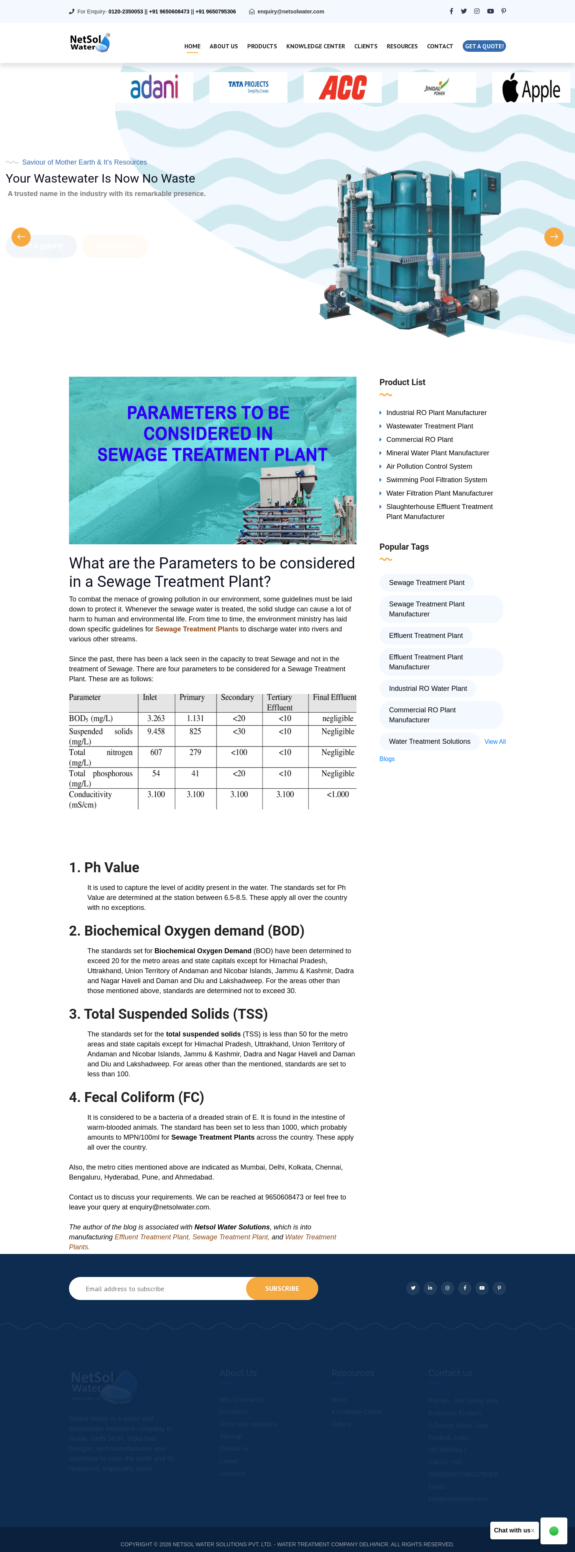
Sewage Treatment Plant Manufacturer (427, 609)
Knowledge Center (315, 46)
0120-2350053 (125, 11)
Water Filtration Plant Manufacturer (439, 493)
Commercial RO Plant (419, 439)
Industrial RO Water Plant (428, 688)
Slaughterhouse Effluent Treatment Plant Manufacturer (439, 512)
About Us (224, 46)
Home (192, 46)
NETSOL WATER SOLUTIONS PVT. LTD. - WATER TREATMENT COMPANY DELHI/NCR (280, 1544)
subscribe (282, 1288)
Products (262, 46)
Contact (440, 46)
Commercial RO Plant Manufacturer (422, 715)
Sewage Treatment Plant (427, 583)
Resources (402, 46)
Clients (366, 46)
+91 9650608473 (169, 11)
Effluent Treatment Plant (426, 635)
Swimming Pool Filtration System (436, 480)
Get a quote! (484, 46)
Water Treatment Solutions (429, 741)
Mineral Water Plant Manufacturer (437, 453)
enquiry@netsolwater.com (291, 11)
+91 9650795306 (216, 11)
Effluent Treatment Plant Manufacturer (426, 662)
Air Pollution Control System (429, 466)
